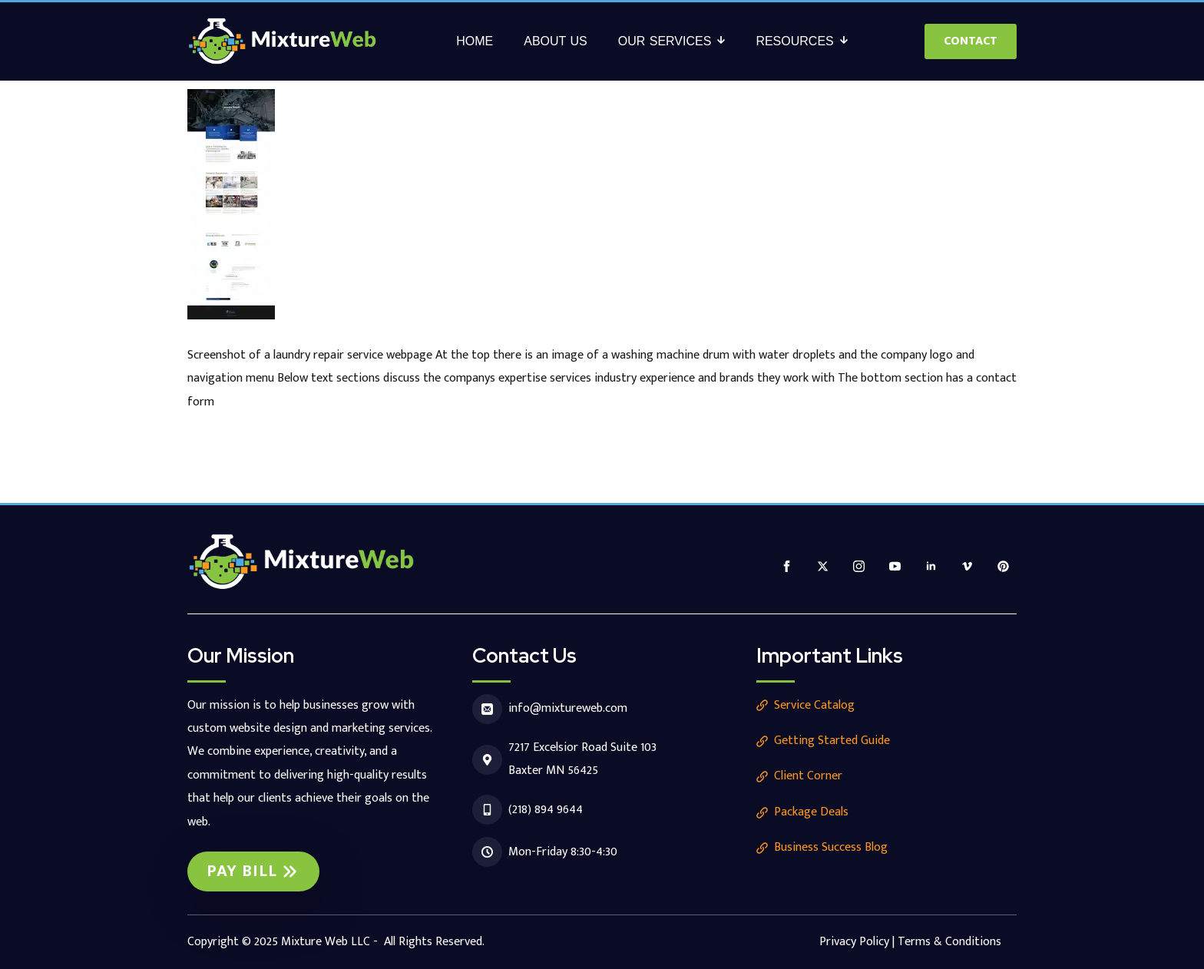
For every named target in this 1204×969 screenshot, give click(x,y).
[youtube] (895, 566)
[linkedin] (931, 566)
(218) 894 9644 (545, 809)
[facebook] (786, 566)
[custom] (1003, 566)
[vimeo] (967, 566)
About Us (555, 41)
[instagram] (858, 566)
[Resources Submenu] (848, 41)
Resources (794, 41)
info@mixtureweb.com (567, 708)
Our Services (665, 41)
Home (474, 41)
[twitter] (822, 566)
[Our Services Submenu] (725, 41)
